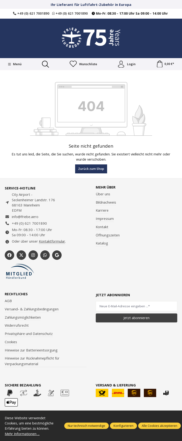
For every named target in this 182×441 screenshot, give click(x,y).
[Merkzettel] (83, 64)
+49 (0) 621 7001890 (31, 13)
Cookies (11, 341)
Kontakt (102, 226)
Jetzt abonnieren (136, 317)
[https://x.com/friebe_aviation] (21, 255)
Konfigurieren (123, 426)
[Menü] (14, 64)
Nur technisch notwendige (86, 426)
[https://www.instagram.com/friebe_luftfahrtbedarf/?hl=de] (33, 255)
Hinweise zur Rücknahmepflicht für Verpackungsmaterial (32, 361)
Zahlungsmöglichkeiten (23, 317)
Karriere (102, 210)
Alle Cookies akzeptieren (159, 426)
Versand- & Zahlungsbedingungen (32, 309)
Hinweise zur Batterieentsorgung (31, 350)
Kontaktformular (52, 241)
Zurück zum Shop (91, 169)
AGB (8, 300)
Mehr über (105, 187)
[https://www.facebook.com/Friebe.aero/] (9, 255)
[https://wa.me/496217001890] (45, 255)
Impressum (105, 218)
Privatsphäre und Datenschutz (29, 333)
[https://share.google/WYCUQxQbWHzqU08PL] (57, 255)
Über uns (103, 194)
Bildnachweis (106, 202)
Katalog (102, 243)
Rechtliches (16, 294)
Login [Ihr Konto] (127, 64)
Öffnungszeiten (108, 235)
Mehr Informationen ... (22, 433)
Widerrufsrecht (17, 325)
